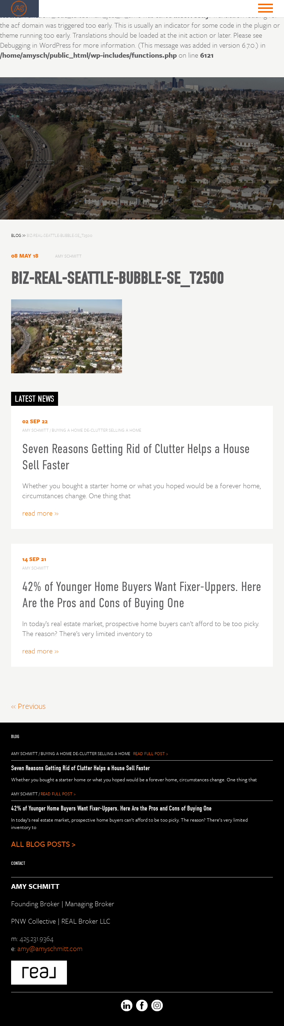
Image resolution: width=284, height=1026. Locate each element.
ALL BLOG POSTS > (43, 843)
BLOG (19, 235)
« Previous (28, 705)
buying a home (56, 753)
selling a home (114, 753)
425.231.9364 (37, 938)
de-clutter (85, 753)
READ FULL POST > (150, 753)
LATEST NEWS (34, 399)
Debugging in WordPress (35, 45)
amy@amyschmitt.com (49, 948)
